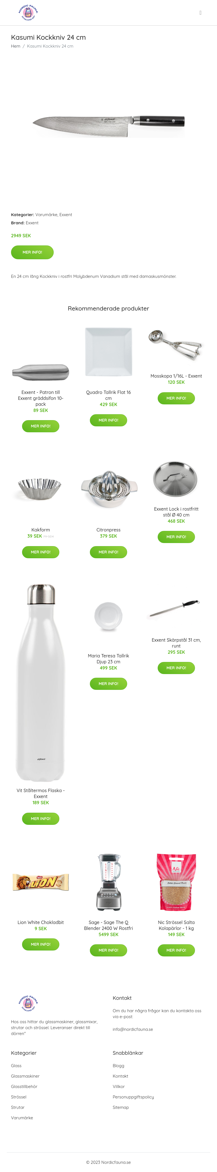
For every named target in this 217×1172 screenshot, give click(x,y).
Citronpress (108, 530)
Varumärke (46, 214)
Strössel (18, 1097)
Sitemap (121, 1107)
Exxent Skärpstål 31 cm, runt (176, 643)
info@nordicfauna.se (133, 1029)
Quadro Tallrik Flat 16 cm (108, 395)
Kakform (40, 530)
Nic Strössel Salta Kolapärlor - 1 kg (176, 925)
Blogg (118, 1065)
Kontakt (120, 1076)
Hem (15, 46)
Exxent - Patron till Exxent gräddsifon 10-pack (40, 398)
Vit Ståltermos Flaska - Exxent (41, 793)
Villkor (119, 1086)
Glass (16, 1065)
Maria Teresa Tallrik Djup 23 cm (108, 658)
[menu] (201, 13)
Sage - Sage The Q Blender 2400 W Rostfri (108, 925)
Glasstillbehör (24, 1086)
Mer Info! (32, 252)
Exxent (65, 214)
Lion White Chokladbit (41, 922)
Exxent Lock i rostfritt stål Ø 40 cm (176, 512)
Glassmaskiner (25, 1076)
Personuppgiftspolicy (133, 1097)
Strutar (18, 1107)
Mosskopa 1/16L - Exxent (176, 376)
